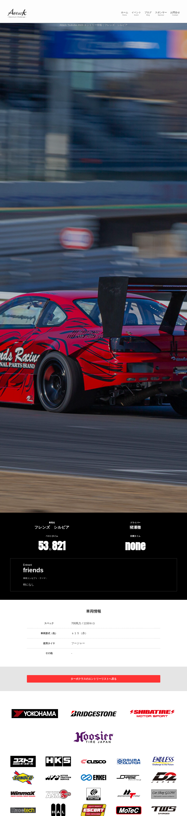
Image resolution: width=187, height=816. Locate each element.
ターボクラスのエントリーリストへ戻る (93, 679)
